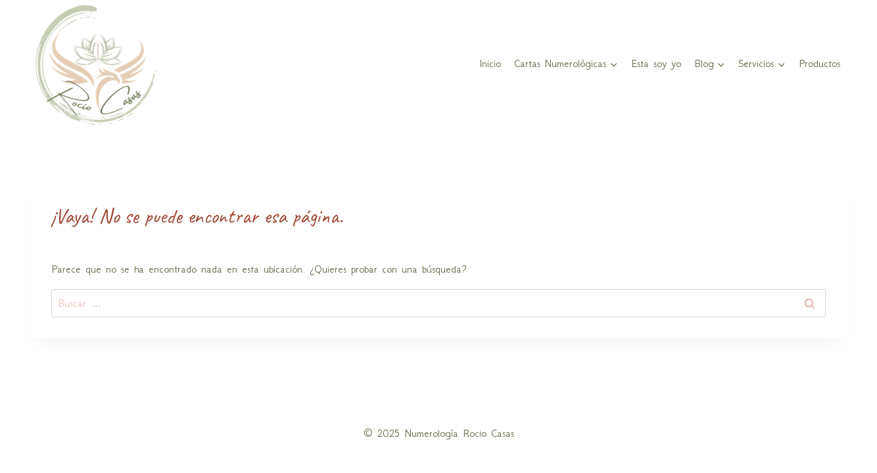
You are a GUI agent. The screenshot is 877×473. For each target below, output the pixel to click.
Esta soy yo (656, 63)
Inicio (490, 63)
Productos (819, 63)
